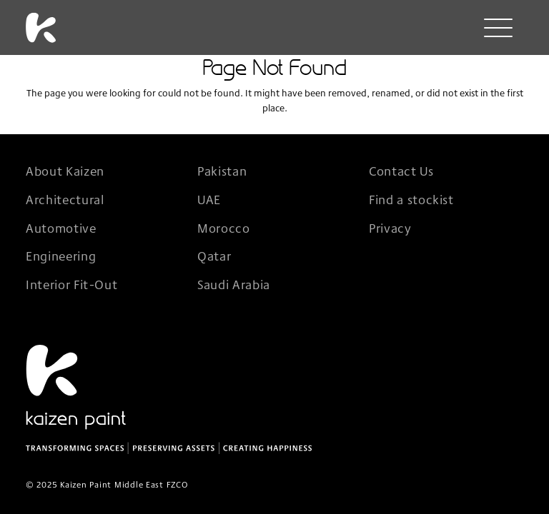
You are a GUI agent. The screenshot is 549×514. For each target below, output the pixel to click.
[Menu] (498, 29)
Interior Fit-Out (71, 284)
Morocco (223, 227)
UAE (209, 199)
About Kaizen (65, 170)
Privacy (390, 227)
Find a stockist (411, 199)
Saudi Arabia (233, 284)
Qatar (214, 255)
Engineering (61, 255)
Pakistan (222, 170)
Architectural (65, 199)
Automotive (61, 227)
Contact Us (401, 170)
